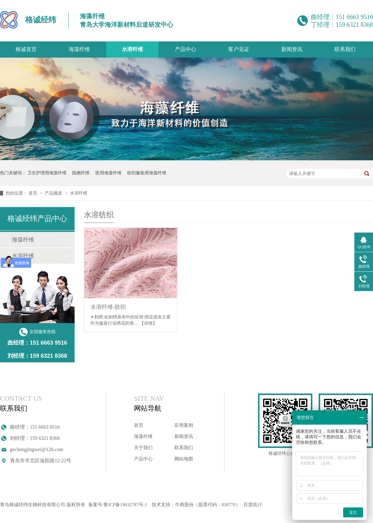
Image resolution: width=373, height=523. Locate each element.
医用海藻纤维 (108, 173)
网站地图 (183, 458)
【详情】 (148, 323)
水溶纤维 (132, 49)
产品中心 (185, 49)
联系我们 (345, 49)
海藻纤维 (79, 49)
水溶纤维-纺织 (108, 307)
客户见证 (238, 49)
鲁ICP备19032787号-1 (125, 504)
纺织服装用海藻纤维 (146, 173)
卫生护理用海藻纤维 (47, 173)
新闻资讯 (291, 49)
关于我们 (143, 447)
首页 (34, 193)
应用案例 (183, 425)
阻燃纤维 (81, 173)
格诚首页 (26, 49)
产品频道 (54, 193)
